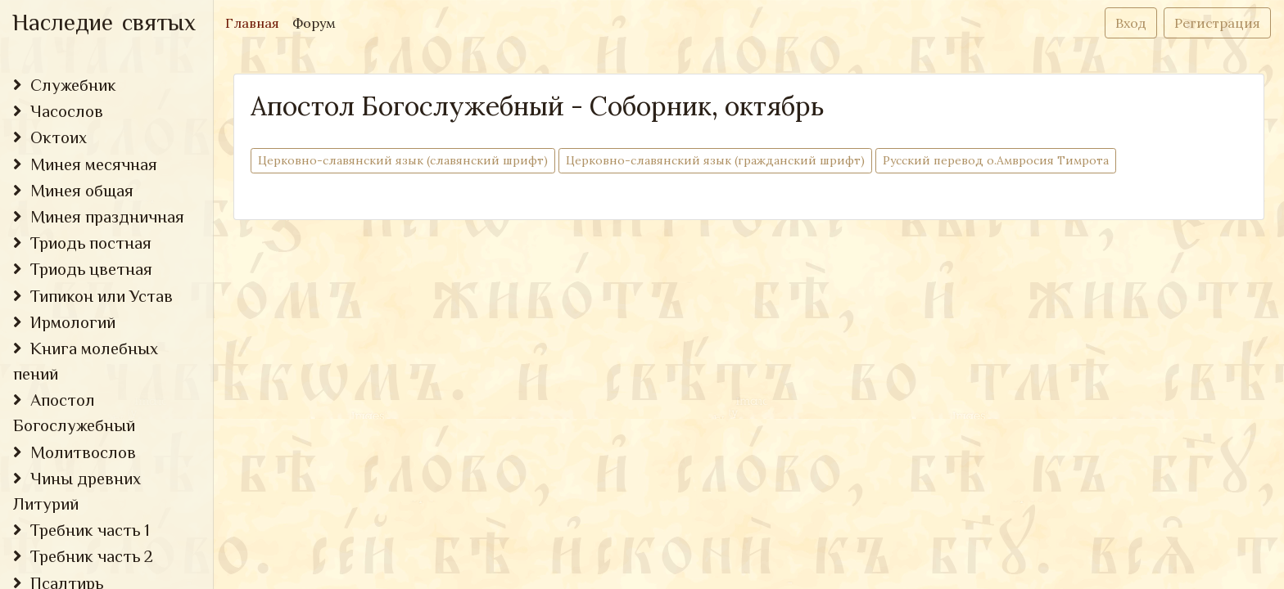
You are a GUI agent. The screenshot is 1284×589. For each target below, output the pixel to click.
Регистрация (1217, 23)
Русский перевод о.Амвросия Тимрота (996, 160)
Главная (255, 21)
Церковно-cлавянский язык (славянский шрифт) (403, 160)
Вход (1130, 23)
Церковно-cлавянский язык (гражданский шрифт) (715, 160)
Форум (314, 23)
